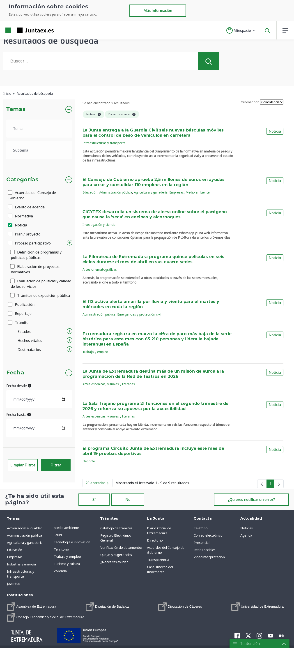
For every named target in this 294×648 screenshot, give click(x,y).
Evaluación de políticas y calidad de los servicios (41, 284)
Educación (90, 192)
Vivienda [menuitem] (60, 571)
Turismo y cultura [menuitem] (67, 563)
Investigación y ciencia (99, 224)
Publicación (21, 304)
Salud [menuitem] (58, 535)
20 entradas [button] (99, 483)
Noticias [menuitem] (246, 528)
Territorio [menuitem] (61, 549)
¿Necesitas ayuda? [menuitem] (114, 562)
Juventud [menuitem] (13, 583)
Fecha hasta (18, 414)
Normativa (21, 216)
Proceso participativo (30, 243)
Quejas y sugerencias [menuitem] (116, 554)
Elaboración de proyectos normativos (35, 269)
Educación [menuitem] (14, 549)
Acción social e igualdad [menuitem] (24, 528)
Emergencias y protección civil (139, 314)
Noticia (18, 225)
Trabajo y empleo (95, 352)
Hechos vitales (30, 340)
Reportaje (20, 313)
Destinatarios (29, 349)
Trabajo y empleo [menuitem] (67, 556)
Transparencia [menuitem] (158, 559)
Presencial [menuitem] (201, 542)
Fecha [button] (15, 373)
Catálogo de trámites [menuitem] (116, 528)
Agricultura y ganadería (151, 192)
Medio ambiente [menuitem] (66, 527)
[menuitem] (31, 606)
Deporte (89, 461)
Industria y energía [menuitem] (21, 564)
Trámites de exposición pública (40, 295)
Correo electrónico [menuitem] (208, 535)
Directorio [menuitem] (155, 540)
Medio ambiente (198, 192)
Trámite (18, 322)
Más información (157, 10)
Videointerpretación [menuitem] (209, 557)
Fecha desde (18, 385)
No (127, 499)
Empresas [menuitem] (14, 557)
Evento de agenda (27, 207)
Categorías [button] (22, 179)
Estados (24, 331)
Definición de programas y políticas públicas (36, 255)
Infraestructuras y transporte (104, 143)
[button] (241, 30)
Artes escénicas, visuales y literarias (109, 384)
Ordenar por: (250, 102)
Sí (94, 499)
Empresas (176, 192)
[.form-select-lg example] (39, 129)
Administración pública (115, 192)
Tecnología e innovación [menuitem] (72, 542)
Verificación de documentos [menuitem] (121, 547)
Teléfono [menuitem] (200, 528)
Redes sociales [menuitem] (205, 549)
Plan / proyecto (24, 234)
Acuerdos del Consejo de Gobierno (32, 195)
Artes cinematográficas (100, 269)
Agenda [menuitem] (246, 535)
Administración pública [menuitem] (24, 535)
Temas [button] (15, 109)
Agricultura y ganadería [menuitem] (24, 542)
